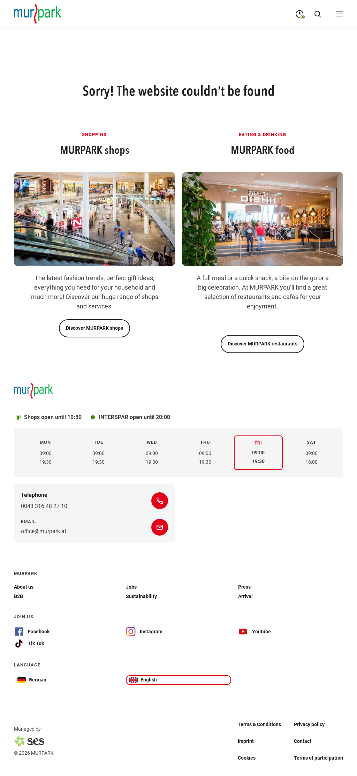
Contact (302, 741)
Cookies (247, 758)
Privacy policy (309, 724)
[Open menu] (340, 14)
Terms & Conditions (259, 724)
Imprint (246, 741)
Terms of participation (318, 758)
